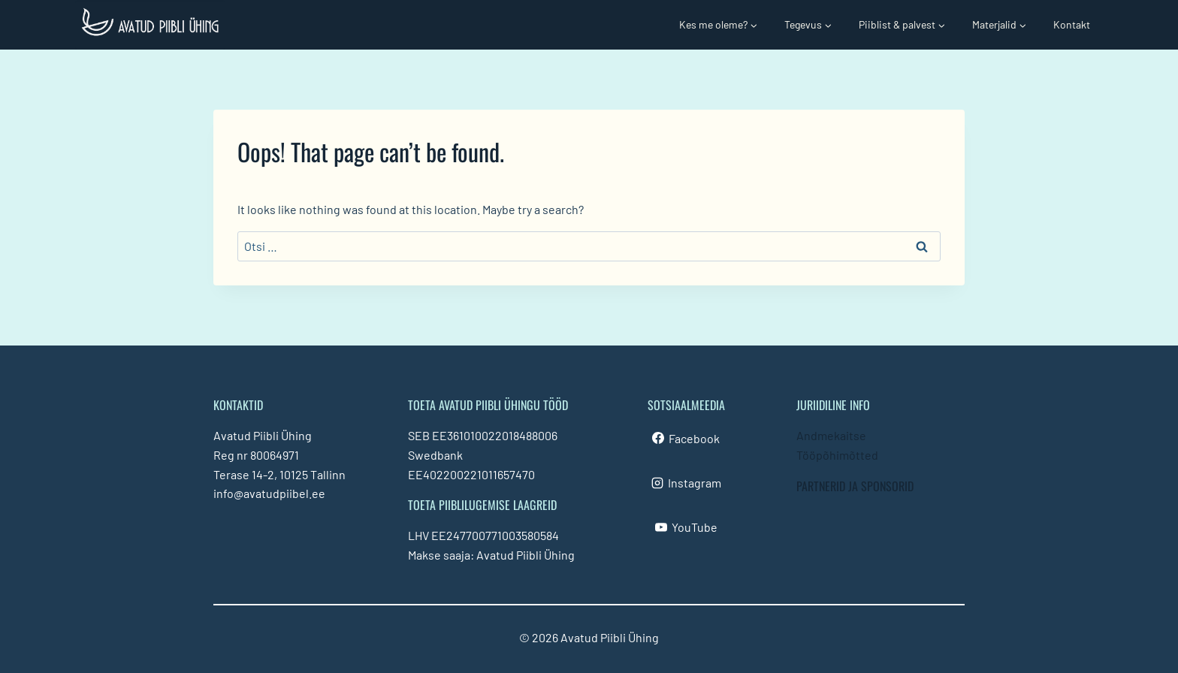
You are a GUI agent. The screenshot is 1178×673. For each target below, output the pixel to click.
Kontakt (1071, 24)
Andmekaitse (831, 435)
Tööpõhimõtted (837, 455)
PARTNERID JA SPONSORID (855, 486)
